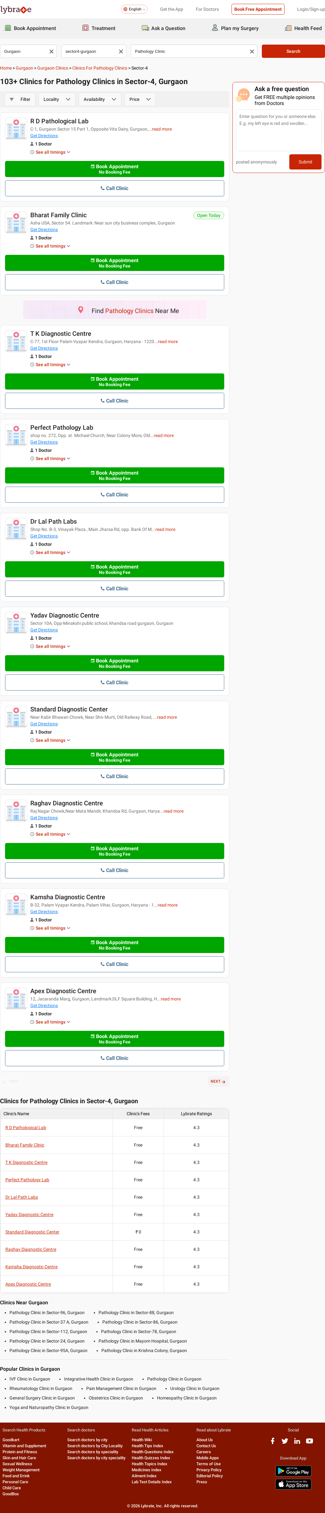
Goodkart (11, 1439)
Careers (203, 1451)
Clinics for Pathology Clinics (99, 68)
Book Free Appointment (258, 9)
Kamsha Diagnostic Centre (67, 897)
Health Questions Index (153, 1451)
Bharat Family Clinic (58, 215)
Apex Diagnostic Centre (63, 991)
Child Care (12, 1487)
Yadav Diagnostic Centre (64, 615)
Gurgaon (24, 68)
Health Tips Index (147, 1445)
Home (6, 68)
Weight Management (21, 1469)
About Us (204, 1439)
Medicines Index (146, 1469)
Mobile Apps (207, 1457)
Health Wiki (142, 1439)
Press (201, 1481)
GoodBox (11, 1493)
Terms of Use (208, 1463)
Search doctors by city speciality (96, 1457)
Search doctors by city (87, 1439)
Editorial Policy (209, 1475)
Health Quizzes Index (151, 1457)
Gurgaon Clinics (52, 68)
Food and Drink (16, 1475)
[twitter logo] (285, 1443)
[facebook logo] (272, 1443)
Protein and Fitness (20, 1451)
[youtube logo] (309, 1443)
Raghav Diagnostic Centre (66, 803)
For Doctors (207, 9)
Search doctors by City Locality (95, 1445)
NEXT (219, 1081)
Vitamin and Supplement (24, 1445)
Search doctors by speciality (92, 1451)
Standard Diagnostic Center (69, 709)
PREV (10, 1081)
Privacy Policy (208, 1469)
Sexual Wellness (17, 1463)
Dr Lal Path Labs (53, 521)
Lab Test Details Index (152, 1481)
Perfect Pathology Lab (61, 427)
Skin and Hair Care (19, 1457)
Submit (305, 161)
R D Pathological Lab (59, 121)
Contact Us (206, 1445)
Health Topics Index (149, 1463)
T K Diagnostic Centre (60, 333)
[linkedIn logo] (297, 1443)
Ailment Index (144, 1475)
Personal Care (15, 1481)
